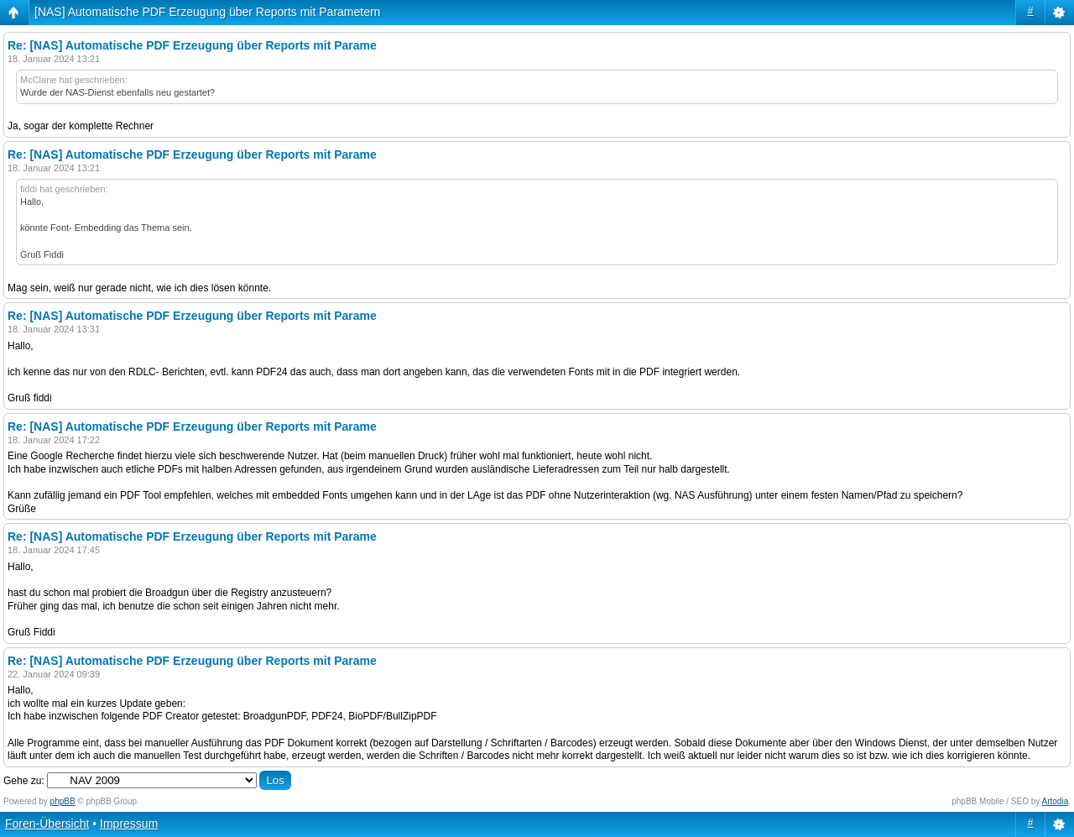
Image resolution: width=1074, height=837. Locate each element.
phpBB (63, 801)
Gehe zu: (23, 781)
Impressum (129, 823)
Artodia (1055, 801)
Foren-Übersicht (47, 823)
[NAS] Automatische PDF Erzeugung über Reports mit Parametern (207, 11)
